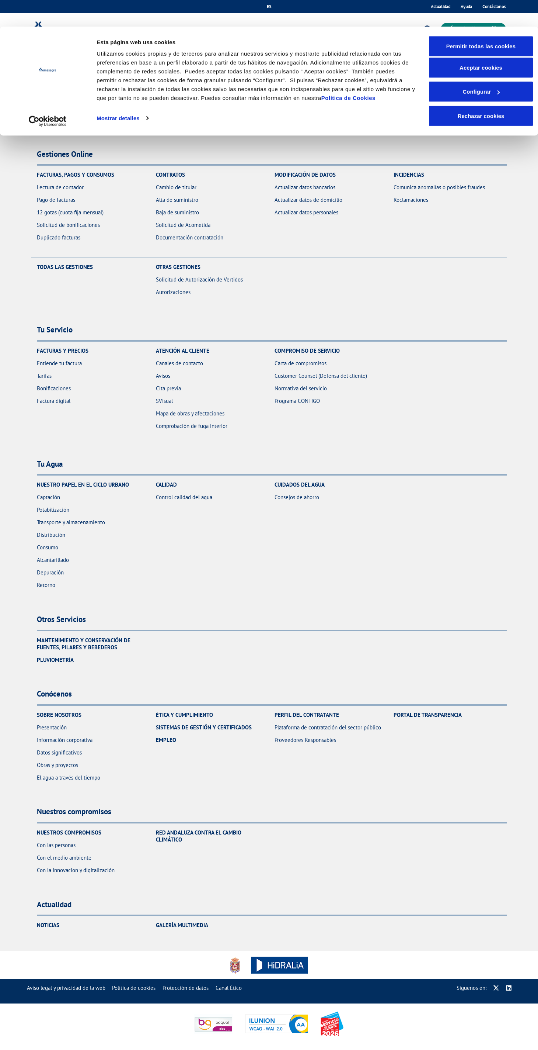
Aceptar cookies (481, 41)
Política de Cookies (348, 71)
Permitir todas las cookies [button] (481, 19)
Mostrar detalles (118, 91)
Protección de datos (186, 987)
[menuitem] (66, 987)
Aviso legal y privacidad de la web (66, 987)
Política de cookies (134, 987)
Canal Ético (229, 987)
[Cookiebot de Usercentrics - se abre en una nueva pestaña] (47, 94)
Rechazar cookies (481, 89)
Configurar (481, 65)
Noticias (48, 925)
